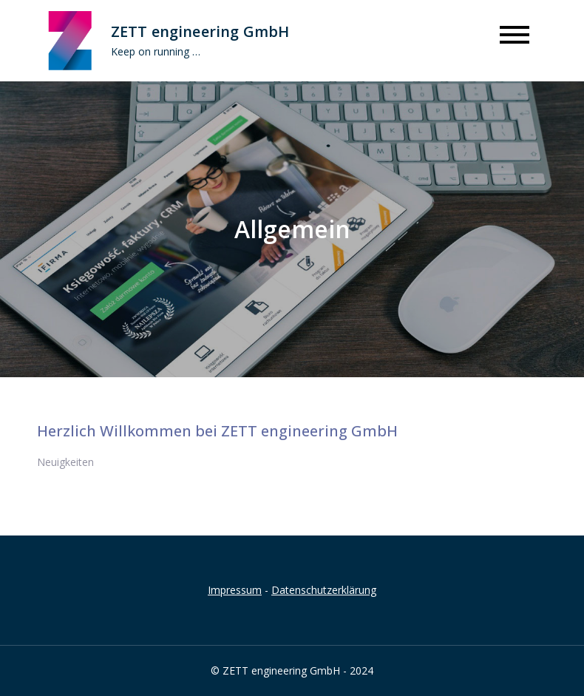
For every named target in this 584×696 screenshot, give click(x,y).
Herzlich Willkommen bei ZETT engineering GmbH (217, 431)
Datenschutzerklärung (323, 590)
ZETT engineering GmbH (200, 31)
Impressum (235, 590)
